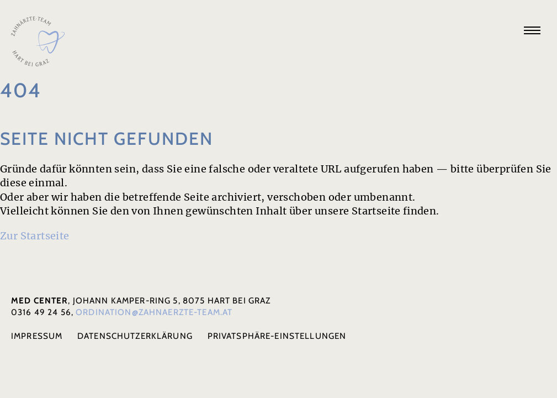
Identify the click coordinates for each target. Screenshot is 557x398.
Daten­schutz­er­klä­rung (135, 336)
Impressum (36, 336)
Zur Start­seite (35, 235)
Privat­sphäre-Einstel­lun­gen (277, 336)
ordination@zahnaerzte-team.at (154, 312)
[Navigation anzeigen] (532, 30)
